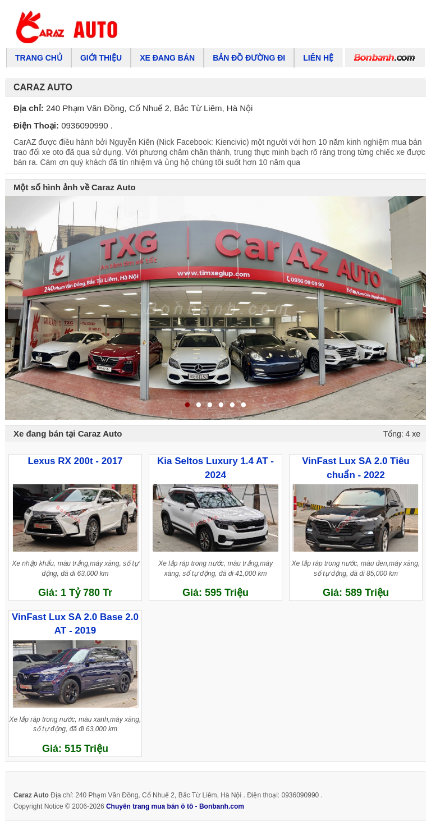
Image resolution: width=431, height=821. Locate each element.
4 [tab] (221, 405)
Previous (17, 307)
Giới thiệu (101, 57)
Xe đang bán (167, 57)
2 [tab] (198, 405)
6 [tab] (243, 405)
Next (413, 307)
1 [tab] (187, 405)
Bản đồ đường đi (249, 57)
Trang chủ (38, 57)
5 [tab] (232, 405)
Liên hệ (318, 57)
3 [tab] (210, 405)
